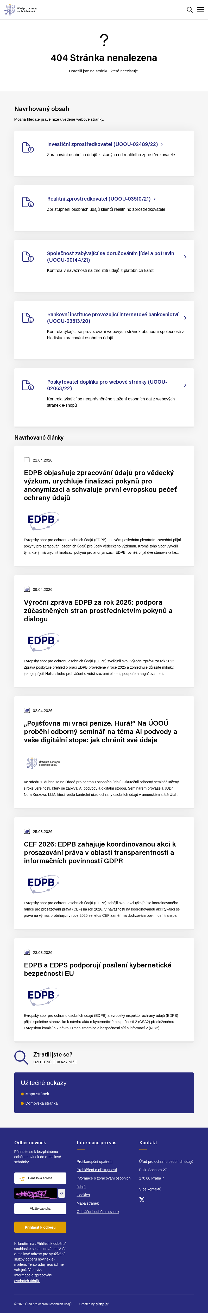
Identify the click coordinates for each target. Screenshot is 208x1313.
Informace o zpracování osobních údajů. (33, 1278)
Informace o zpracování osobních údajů (104, 1182)
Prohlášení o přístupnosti (97, 1170)
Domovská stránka (42, 1103)
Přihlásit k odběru (40, 1227)
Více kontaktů (150, 1189)
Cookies (83, 1195)
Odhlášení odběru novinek (98, 1212)
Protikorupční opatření (95, 1161)
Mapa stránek (37, 1094)
